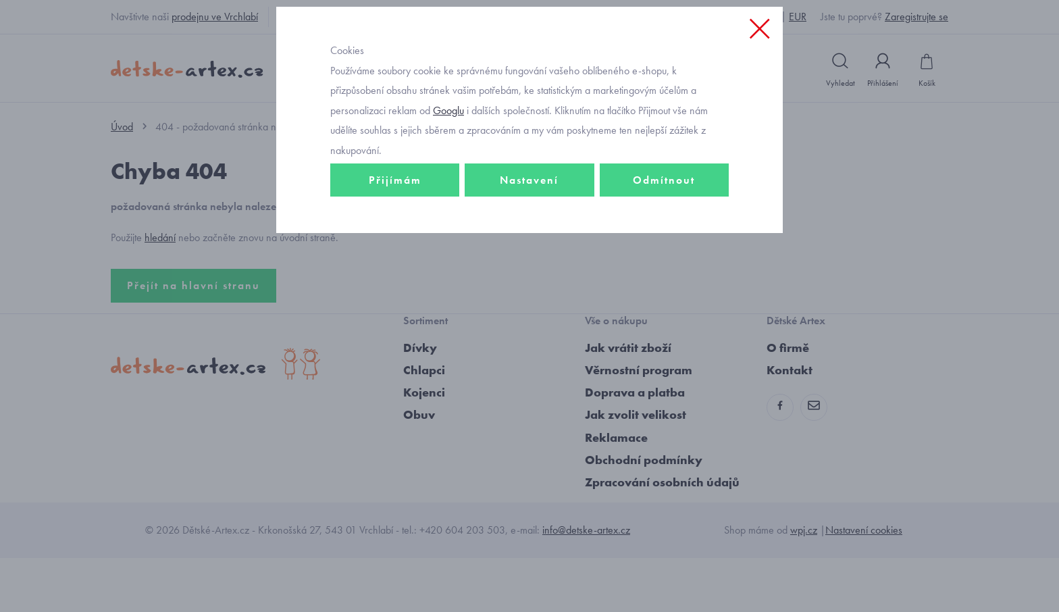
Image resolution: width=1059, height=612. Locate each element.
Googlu (448, 205)
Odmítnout (664, 274)
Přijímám (395, 274)
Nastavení (529, 274)
